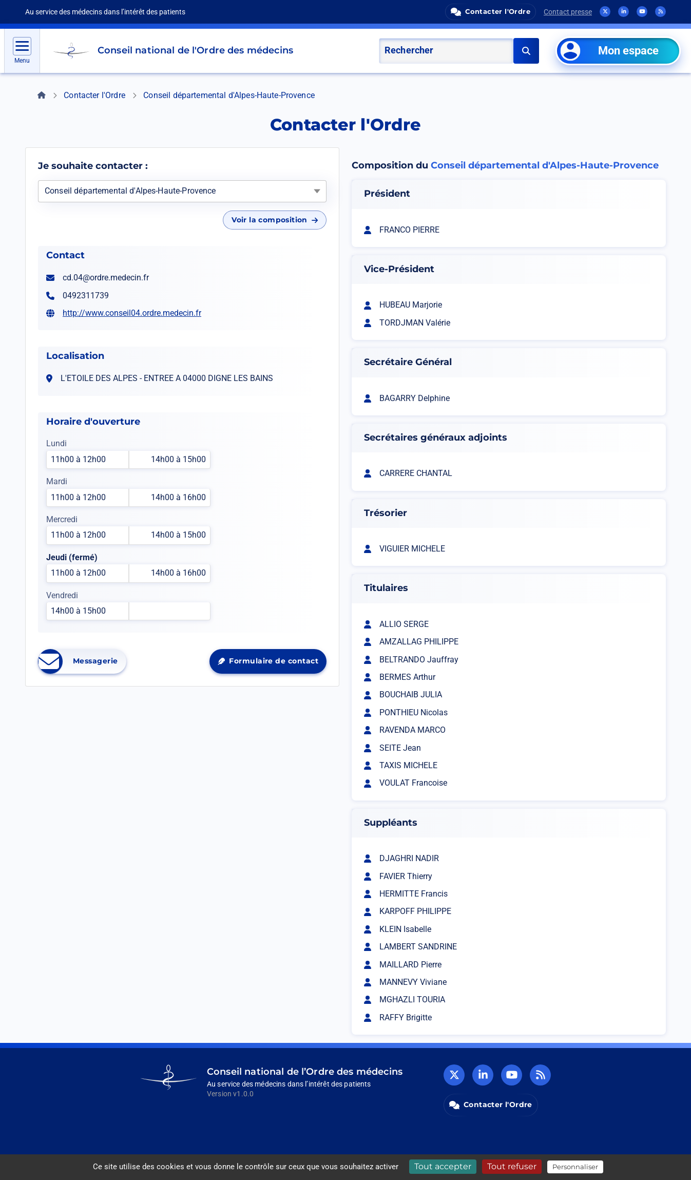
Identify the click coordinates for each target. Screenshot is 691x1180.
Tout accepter (442, 1166)
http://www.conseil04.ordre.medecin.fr (132, 313)
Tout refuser (511, 1166)
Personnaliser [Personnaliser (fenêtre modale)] (575, 1167)
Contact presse (568, 12)
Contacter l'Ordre (94, 95)
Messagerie (82, 661)
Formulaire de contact (272, 663)
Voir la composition (275, 219)
